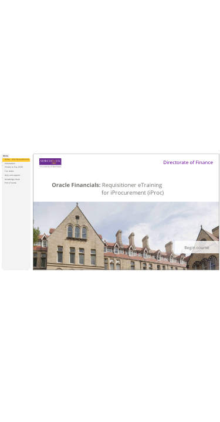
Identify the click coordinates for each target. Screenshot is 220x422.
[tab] (5, 156)
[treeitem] (16, 160)
